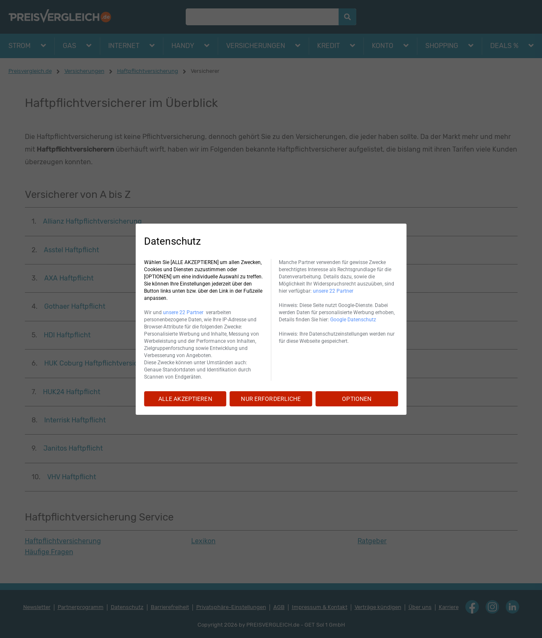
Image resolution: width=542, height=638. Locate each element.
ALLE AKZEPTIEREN (185, 398)
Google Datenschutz (353, 320)
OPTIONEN (356, 398)
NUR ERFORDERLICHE (271, 398)
